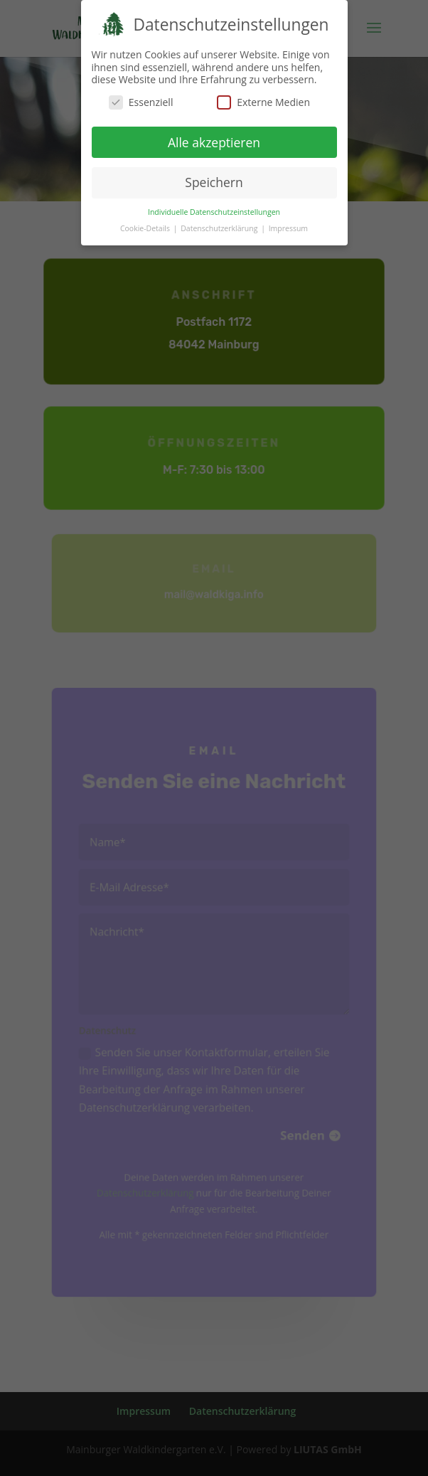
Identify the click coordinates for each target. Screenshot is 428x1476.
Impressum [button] (288, 228)
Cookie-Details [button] (146, 228)
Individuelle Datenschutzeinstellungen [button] (214, 211)
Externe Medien (263, 101)
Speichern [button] (213, 182)
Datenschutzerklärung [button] (220, 228)
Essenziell (141, 101)
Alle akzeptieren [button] (214, 141)
